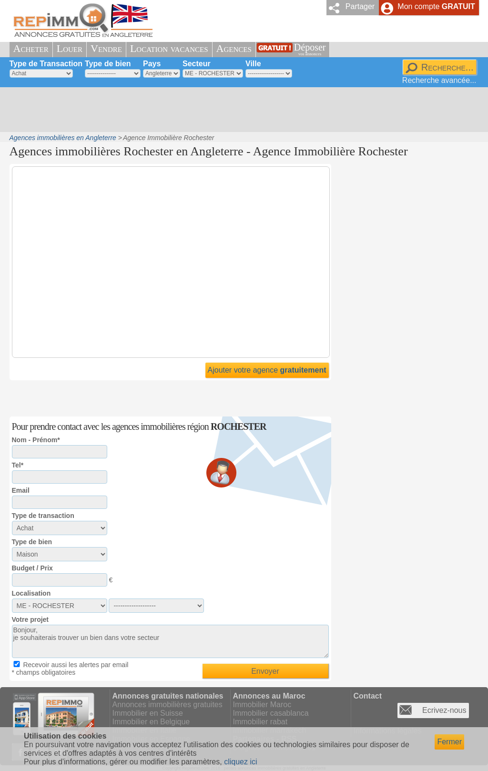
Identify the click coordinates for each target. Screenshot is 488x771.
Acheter (31, 48)
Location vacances (169, 48)
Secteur (197, 64)
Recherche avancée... (439, 80)
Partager (360, 6)
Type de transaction (43, 515)
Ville (253, 64)
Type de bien (108, 64)
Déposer (310, 49)
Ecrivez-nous (444, 710)
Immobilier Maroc (262, 704)
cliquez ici (240, 762)
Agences (234, 48)
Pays (152, 64)
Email (21, 490)
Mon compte (436, 6)
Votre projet (30, 619)
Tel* (18, 465)
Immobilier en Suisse (147, 713)
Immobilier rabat (260, 722)
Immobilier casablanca (271, 713)
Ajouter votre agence (267, 370)
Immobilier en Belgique (151, 722)
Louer (69, 48)
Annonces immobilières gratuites (167, 704)
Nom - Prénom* (36, 440)
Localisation (31, 593)
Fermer (449, 742)
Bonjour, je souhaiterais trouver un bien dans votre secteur (170, 641)
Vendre (106, 48)
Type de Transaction (46, 64)
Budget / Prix (32, 568)
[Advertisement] (241, 109)
